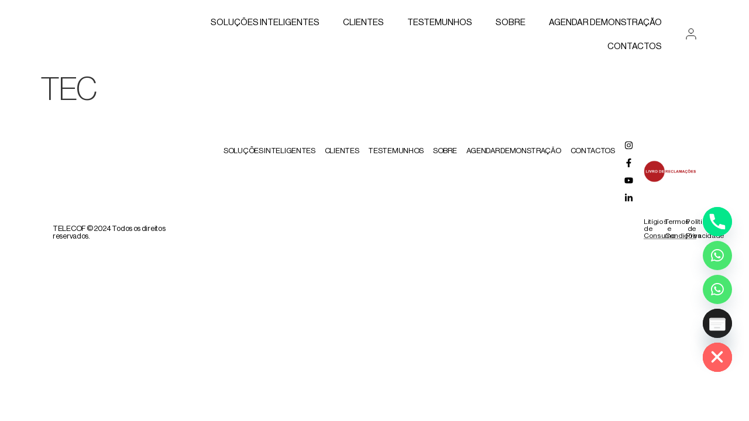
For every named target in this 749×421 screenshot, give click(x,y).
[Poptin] (717, 323)
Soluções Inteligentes (265, 22)
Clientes (363, 22)
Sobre (510, 22)
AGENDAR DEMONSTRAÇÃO (605, 22)
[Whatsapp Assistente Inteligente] (717, 289)
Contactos (634, 46)
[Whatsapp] (717, 255)
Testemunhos (439, 22)
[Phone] (717, 221)
